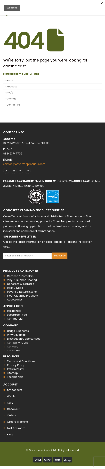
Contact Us (13, 104)
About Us (12, 86)
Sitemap (11, 98)
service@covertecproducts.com (24, 164)
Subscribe (60, 255)
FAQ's (10, 92)
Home (10, 80)
